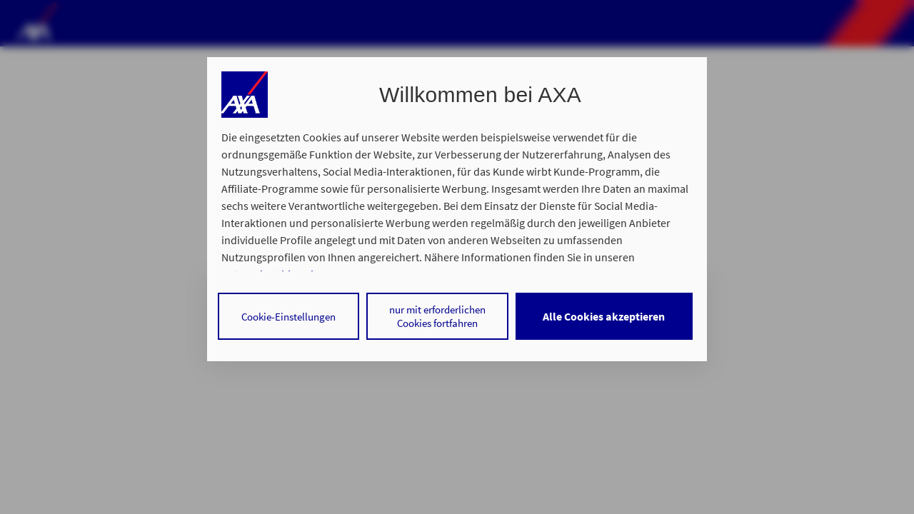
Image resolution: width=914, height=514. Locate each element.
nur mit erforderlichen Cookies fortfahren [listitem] (437, 316)
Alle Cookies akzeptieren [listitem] (604, 316)
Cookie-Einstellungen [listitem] (288, 316)
